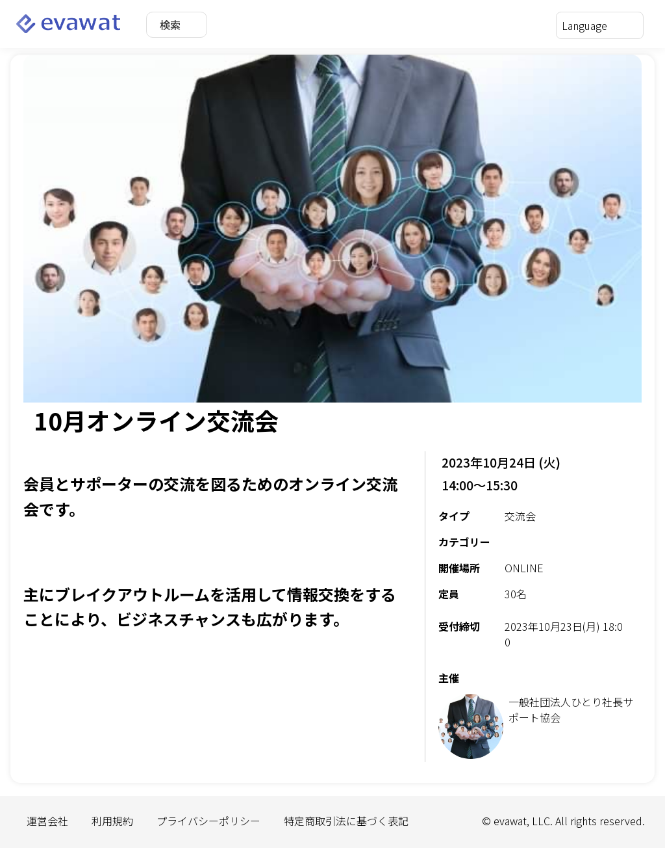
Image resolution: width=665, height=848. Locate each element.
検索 (170, 25)
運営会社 (47, 820)
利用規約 (112, 820)
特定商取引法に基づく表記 (346, 820)
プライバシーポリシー (208, 820)
